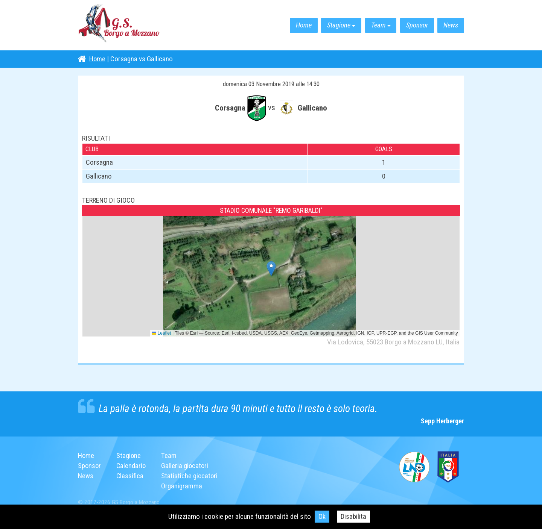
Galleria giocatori (186, 465)
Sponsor (412, 25)
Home (288, 25)
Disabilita (354, 516)
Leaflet (161, 333)
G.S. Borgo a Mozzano (123, 25)
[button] (271, 268)
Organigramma (183, 486)
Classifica (131, 475)
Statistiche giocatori (191, 475)
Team (370, 25)
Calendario (132, 465)
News (449, 25)
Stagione (327, 25)
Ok (322, 516)
